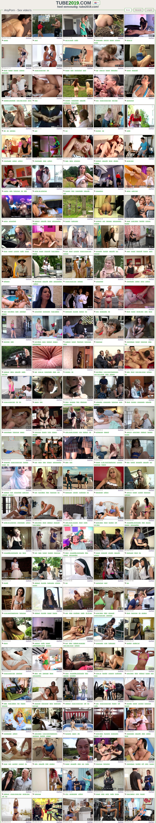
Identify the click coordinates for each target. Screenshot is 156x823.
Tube (67, 2)
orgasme (111, 673)
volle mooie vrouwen (71, 432)
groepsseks (103, 311)
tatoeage (109, 221)
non (66, 131)
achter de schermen (41, 191)
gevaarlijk (99, 251)
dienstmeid (38, 281)
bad (97, 70)
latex (44, 462)
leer (18, 703)
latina (71, 161)
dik (5, 131)
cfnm (66, 794)
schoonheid (12, 221)
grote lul (129, 432)
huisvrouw (17, 191)
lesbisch (98, 161)
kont (66, 251)
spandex (66, 676)
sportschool (78, 70)
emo (97, 100)
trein (41, 402)
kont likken (11, 311)
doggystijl (135, 70)
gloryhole (7, 342)
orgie (120, 402)
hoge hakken (55, 251)
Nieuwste (138, 10)
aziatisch (98, 221)
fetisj (72, 191)
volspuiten (99, 402)
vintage (48, 736)
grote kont (25, 492)
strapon (4, 314)
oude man (135, 191)
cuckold (140, 492)
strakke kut (136, 643)
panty (150, 251)
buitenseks (99, 40)
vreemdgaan (130, 342)
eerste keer (130, 161)
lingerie (16, 70)
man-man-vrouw (22, 100)
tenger (96, 43)
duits (72, 70)
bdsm (67, 402)
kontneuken (46, 311)
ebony (6, 643)
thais (36, 100)
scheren (117, 40)
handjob (141, 221)
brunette (75, 311)
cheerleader (7, 161)
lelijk (25, 191)
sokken (14, 161)
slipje (44, 161)
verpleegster (7, 734)
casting (6, 191)
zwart (128, 251)
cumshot (16, 251)
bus (128, 583)
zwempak (46, 673)
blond (5, 70)
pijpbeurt (6, 372)
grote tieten (134, 221)
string (29, 100)
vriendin (75, 492)
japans (6, 40)
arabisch (68, 342)
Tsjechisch (80, 342)
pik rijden (97, 525)
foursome (68, 734)
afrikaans (7, 281)
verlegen (80, 281)
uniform (20, 161)
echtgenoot (99, 432)
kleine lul (129, 40)
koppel (10, 70)
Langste (149, 10)
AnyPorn (28, 38)
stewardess (99, 191)
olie (48, 70)
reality (76, 40)
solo (64, 193)
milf (116, 523)
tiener (110, 161)
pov (117, 251)
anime (128, 191)
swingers (12, 131)
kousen (127, 223)
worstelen (73, 676)
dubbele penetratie (9, 100)
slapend (106, 432)
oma (97, 311)
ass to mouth (69, 40)
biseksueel (68, 311)
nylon (107, 374)
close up (102, 70)
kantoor (81, 311)
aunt (36, 131)
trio (86, 311)
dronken (98, 131)
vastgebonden (67, 404)
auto (66, 613)
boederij (67, 100)
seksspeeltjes (56, 221)
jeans (44, 342)
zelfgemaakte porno (39, 646)
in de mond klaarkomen (111, 372)
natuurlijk (82, 100)
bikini (105, 613)
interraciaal (45, 703)
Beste (128, 10)
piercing (106, 40)
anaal (128, 221)
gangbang (36, 736)
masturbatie (75, 100)
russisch (21, 764)
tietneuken (5, 73)
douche (148, 523)
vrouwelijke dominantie (134, 523)
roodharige (66, 103)
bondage (72, 402)
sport (36, 40)
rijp (8, 131)
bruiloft (6, 583)
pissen (112, 40)
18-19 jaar (89, 613)
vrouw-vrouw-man (40, 70)
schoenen (77, 161)
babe (66, 161)
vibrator (115, 161)
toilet (12, 342)
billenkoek (83, 402)
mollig (128, 131)
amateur (96, 163)
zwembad (23, 311)
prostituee (77, 613)
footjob (133, 462)
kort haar (115, 100)
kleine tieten (75, 103)
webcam (96, 223)
